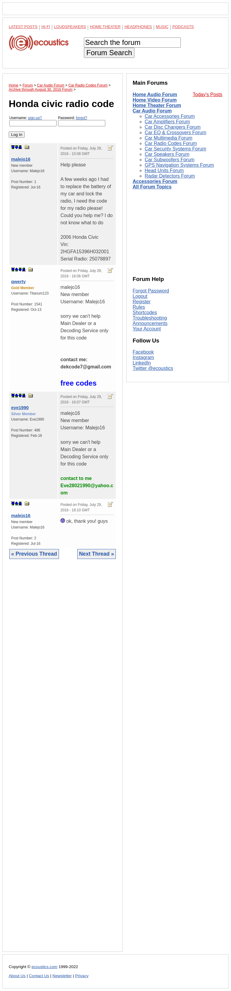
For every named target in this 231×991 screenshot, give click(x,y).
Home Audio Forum (155, 94)
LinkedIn (142, 362)
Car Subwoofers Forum (169, 159)
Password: (81, 121)
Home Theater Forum (157, 105)
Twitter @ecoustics (153, 368)
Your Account (147, 328)
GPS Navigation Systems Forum (179, 165)
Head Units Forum (164, 170)
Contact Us (39, 976)
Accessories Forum (155, 181)
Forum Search (109, 53)
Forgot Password (151, 290)
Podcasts (183, 26)
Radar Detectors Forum (170, 175)
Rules (139, 307)
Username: (33, 121)
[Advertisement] (62, 759)
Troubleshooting (150, 317)
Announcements (150, 323)
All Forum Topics (152, 186)
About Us (17, 976)
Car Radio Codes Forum (171, 143)
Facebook (143, 352)
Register (142, 301)
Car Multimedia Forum (168, 137)
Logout (140, 296)
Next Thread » (96, 554)
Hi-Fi (46, 26)
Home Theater (105, 26)
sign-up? (35, 118)
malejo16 (20, 159)
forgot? (81, 118)
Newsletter (62, 976)
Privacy (82, 976)
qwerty (18, 281)
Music (162, 26)
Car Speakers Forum (167, 154)
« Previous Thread (34, 554)
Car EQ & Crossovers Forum (175, 132)
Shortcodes (145, 312)
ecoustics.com (44, 966)
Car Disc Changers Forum (173, 127)
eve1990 (20, 407)
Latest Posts (23, 26)
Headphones (138, 26)
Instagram (143, 357)
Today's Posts (207, 94)
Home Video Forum (155, 100)
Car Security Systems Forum (175, 148)
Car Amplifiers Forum (167, 121)
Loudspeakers (70, 26)
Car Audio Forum (152, 110)
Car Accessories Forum (170, 116)
